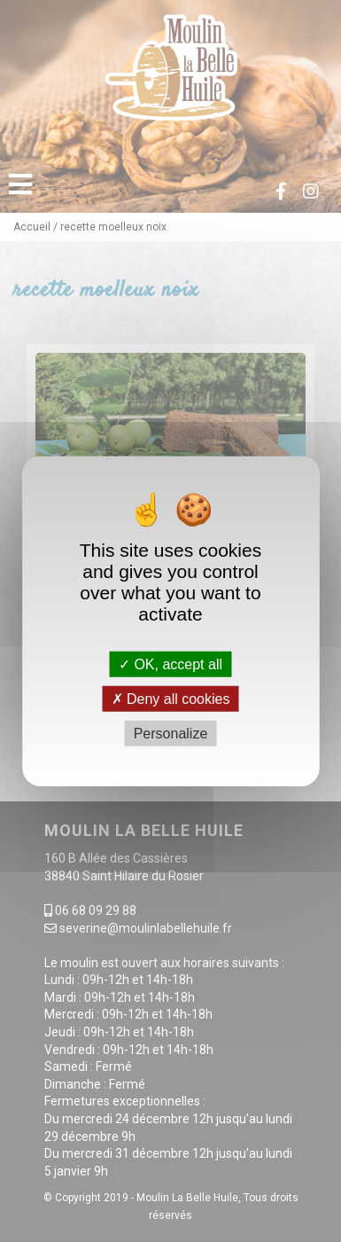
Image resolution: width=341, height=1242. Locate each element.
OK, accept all (170, 663)
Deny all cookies (171, 698)
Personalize (171, 733)
